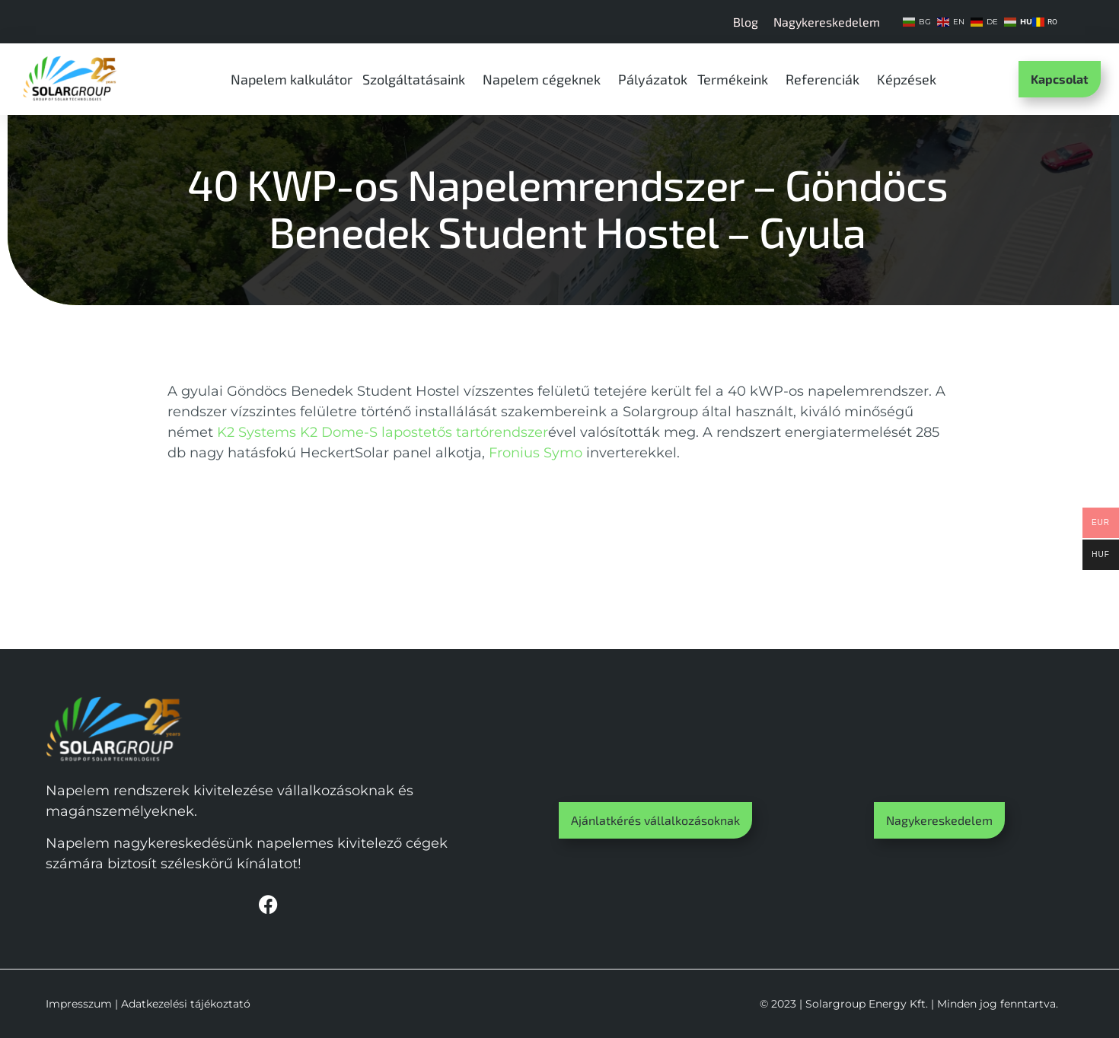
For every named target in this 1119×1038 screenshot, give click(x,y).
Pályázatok (652, 79)
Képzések (910, 79)
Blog (745, 21)
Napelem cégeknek (545, 79)
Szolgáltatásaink (417, 79)
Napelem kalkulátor (291, 79)
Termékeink (736, 79)
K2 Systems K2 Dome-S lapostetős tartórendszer (382, 432)
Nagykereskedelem (826, 21)
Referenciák (826, 79)
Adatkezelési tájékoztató (185, 1004)
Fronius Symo (535, 452)
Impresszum (79, 1004)
